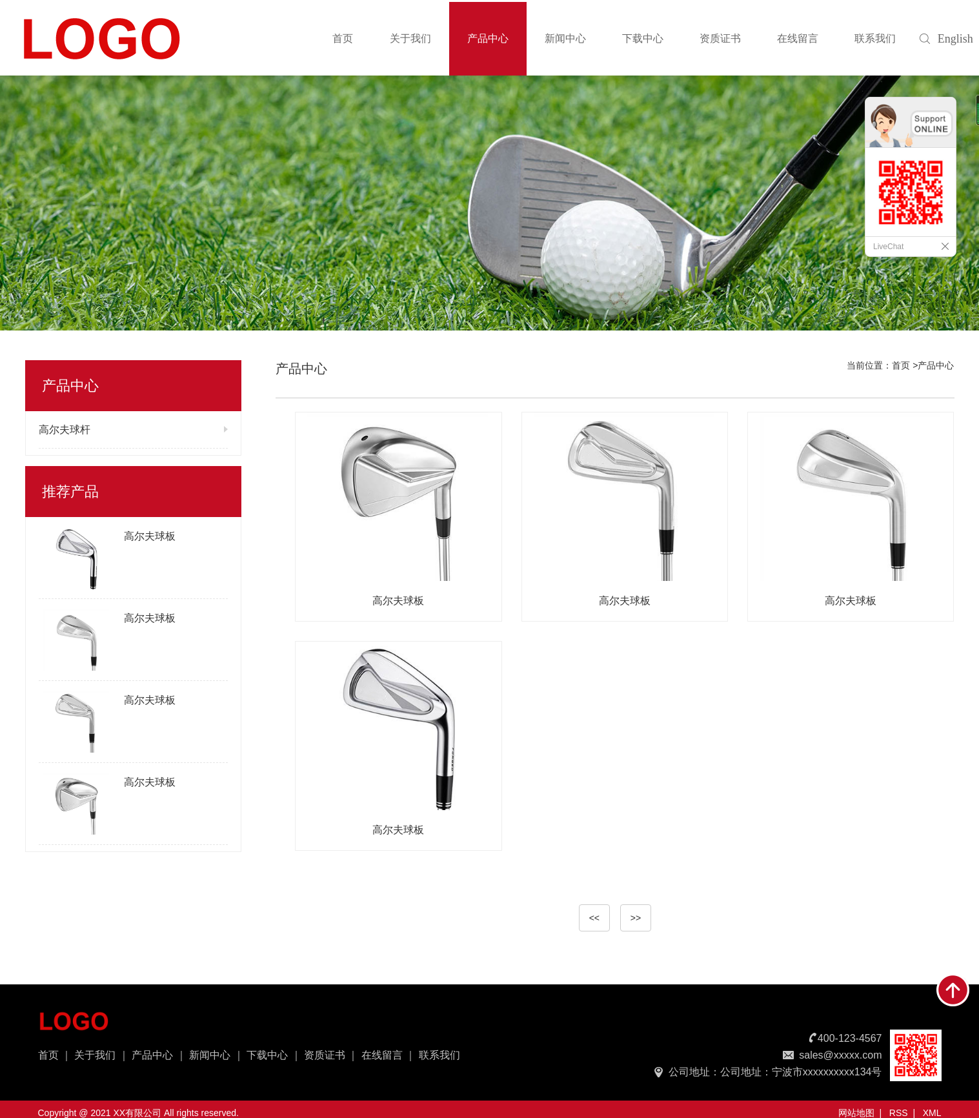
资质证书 (720, 38)
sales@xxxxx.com (840, 1055)
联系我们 (875, 38)
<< (594, 918)
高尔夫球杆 (64, 429)
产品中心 (488, 38)
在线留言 (797, 38)
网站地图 (856, 1113)
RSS (898, 1113)
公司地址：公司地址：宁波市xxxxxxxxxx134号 (775, 1071)
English (949, 38)
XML (932, 1113)
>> (636, 918)
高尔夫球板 (150, 536)
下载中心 (642, 38)
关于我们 (410, 38)
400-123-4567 (850, 1038)
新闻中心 (565, 38)
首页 (342, 38)
